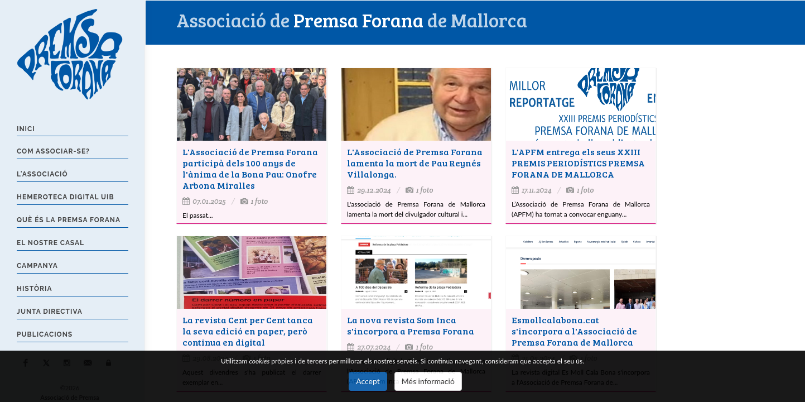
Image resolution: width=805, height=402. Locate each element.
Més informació (428, 381)
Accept (368, 381)
